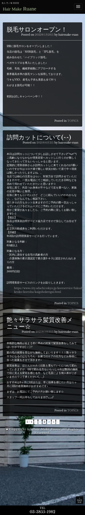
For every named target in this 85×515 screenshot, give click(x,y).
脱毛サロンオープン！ (37, 29)
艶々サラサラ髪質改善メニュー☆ (40, 323)
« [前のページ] (35, 421)
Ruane (19, 9)
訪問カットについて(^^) (39, 137)
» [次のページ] (58, 421)
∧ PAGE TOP (79, 500)
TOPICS (72, 120)
